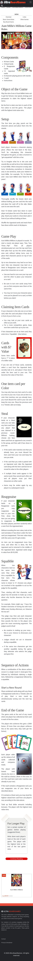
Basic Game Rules (8, 19)
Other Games (24, 19)
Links (24, 17)
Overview (8, 17)
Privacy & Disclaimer (6, 942)
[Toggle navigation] (30, 2)
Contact (3, 939)
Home (3, 7)
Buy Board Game (8, 22)
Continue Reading (16, 859)
